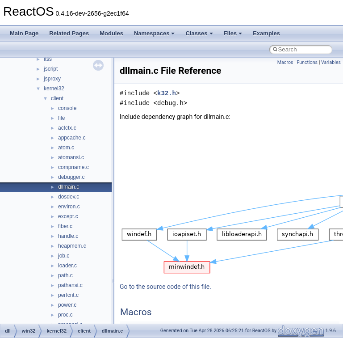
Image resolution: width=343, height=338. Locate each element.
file (61, 118)
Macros (285, 62)
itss (48, 59)
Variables (331, 62)
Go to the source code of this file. (165, 286)
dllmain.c (68, 187)
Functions (307, 62)
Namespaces (154, 33)
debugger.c (71, 177)
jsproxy (52, 79)
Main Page (24, 33)
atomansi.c (71, 157)
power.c (67, 305)
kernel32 (54, 88)
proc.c (65, 315)
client (57, 98)
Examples (266, 33)
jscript (51, 69)
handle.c (68, 236)
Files (233, 33)
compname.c (73, 167)
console (67, 108)
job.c (63, 256)
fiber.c (65, 226)
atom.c (66, 147)
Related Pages (69, 33)
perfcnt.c (68, 295)
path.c (65, 275)
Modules (111, 33)
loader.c (67, 265)
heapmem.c (72, 246)
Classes (199, 33)
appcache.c (71, 138)
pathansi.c (70, 285)
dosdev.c (68, 197)
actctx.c (67, 128)
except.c (68, 216)
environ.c (69, 206)
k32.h (166, 93)
